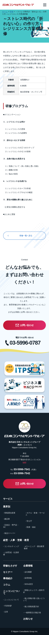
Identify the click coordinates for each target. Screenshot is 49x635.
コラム (6, 585)
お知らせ (28, 619)
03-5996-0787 (25, 343)
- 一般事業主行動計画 (32, 613)
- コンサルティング (11, 546)
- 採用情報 (27, 578)
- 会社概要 (27, 572)
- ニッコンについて (11, 600)
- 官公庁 (28, 521)
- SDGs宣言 (28, 584)
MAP (24, 462)
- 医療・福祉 (30, 527)
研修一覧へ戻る (25, 236)
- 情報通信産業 (9, 513)
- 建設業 (6, 519)
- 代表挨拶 (7, 606)
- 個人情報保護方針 (31, 606)
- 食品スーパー (9, 533)
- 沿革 (5, 612)
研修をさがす (10, 566)
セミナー (8, 572)
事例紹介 (8, 578)
